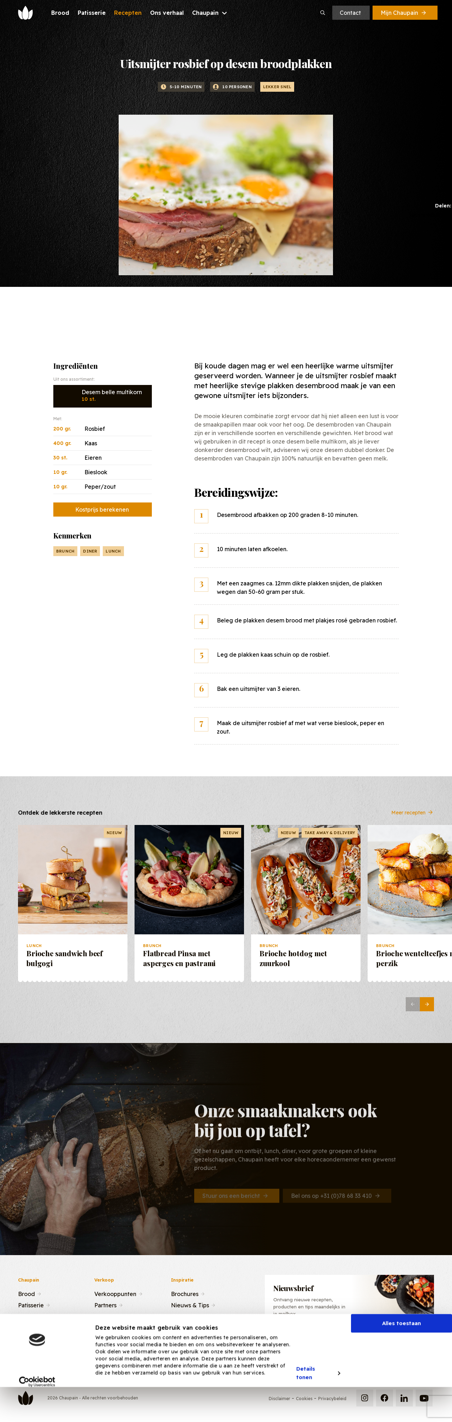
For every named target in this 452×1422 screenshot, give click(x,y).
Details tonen (305, 1402)
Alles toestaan (401, 1352)
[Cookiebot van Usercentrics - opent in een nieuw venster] (37, 1411)
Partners (105, 1304)
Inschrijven (398, 1339)
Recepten (31, 1316)
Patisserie (31, 1304)
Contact (350, 12)
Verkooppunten (115, 1293)
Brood (26, 1293)
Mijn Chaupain (404, 12)
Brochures (184, 1293)
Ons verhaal (33, 1327)
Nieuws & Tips (190, 1304)
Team (101, 1316)
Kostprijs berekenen (102, 509)
